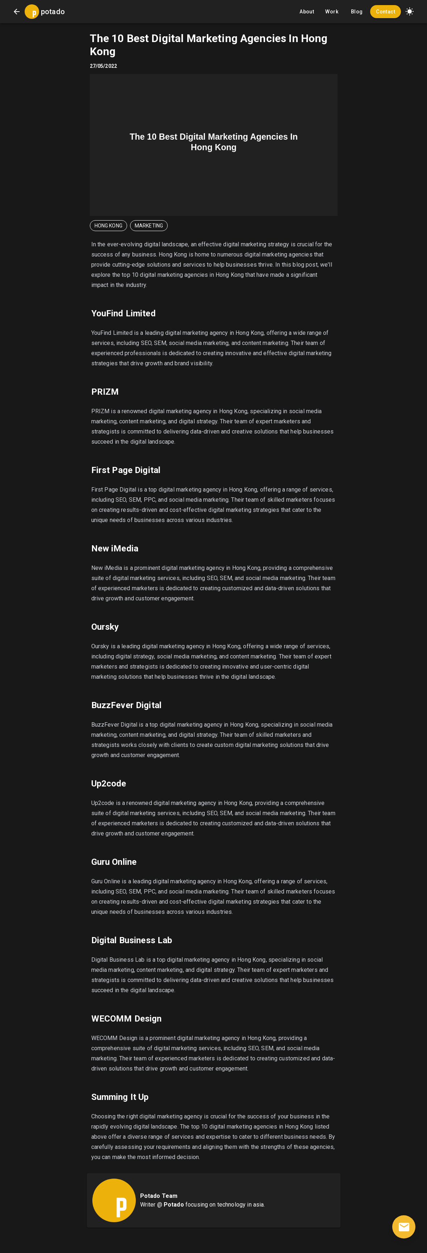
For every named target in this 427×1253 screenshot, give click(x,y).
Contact (385, 12)
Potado (174, 1204)
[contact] (403, 1226)
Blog (356, 12)
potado (53, 11)
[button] (409, 11)
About (306, 12)
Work (331, 12)
